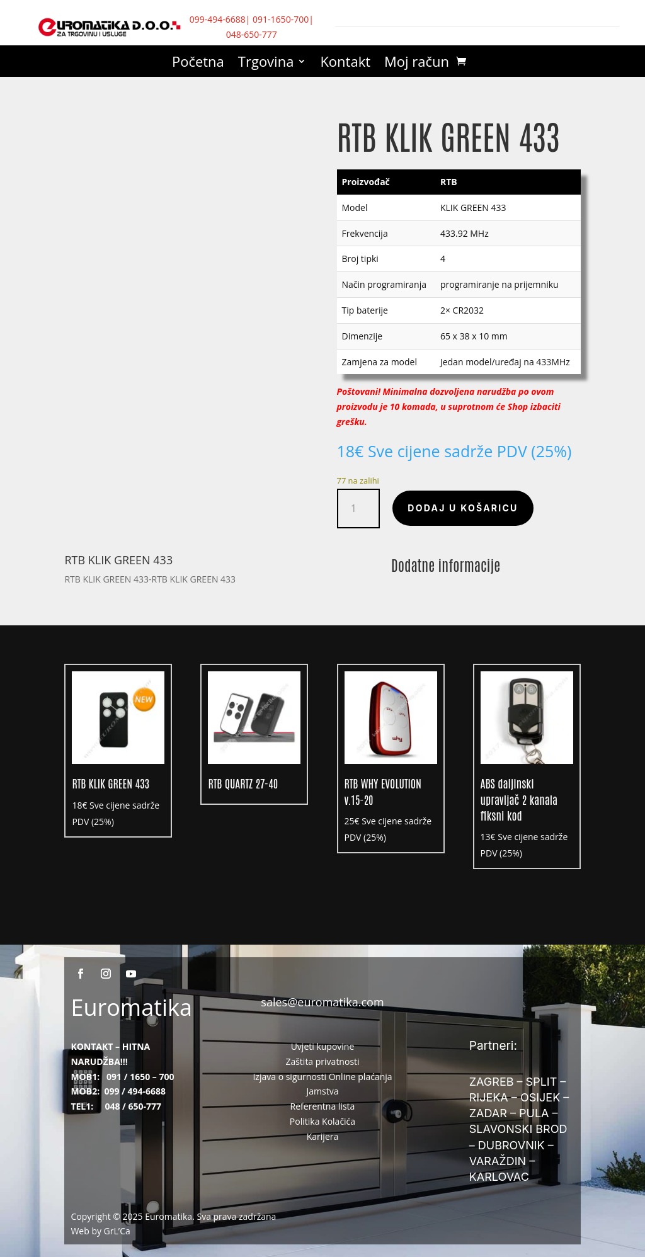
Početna (198, 64)
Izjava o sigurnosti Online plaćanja (322, 1077)
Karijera (323, 1136)
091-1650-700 (281, 19)
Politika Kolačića (322, 1121)
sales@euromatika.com (322, 1002)
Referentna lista (322, 1106)
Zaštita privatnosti (322, 1061)
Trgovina (266, 64)
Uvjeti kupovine (323, 1046)
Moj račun (416, 64)
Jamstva (323, 1091)
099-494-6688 (218, 19)
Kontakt (345, 64)
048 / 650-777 (133, 1106)
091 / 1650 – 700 (140, 1077)
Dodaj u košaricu (463, 508)
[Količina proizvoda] (358, 508)
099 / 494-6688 (135, 1091)
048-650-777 (251, 34)
